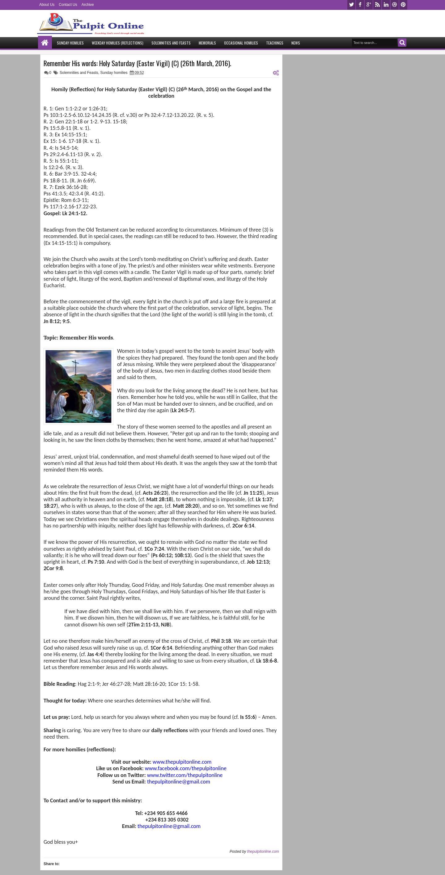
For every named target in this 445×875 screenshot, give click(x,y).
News (295, 42)
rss (377, 5)
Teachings (274, 42)
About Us (46, 4)
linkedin (386, 5)
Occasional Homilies (241, 42)
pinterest (403, 5)
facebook (360, 5)
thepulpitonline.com (263, 851)
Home (45, 43)
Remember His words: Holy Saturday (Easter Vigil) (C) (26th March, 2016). (137, 63)
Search (402, 42)
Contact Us (68, 4)
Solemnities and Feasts (171, 42)
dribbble (395, 5)
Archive (88, 4)
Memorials (207, 42)
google (369, 5)
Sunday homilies (113, 72)
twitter (351, 5)
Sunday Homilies (70, 42)
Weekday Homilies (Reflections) (117, 42)
